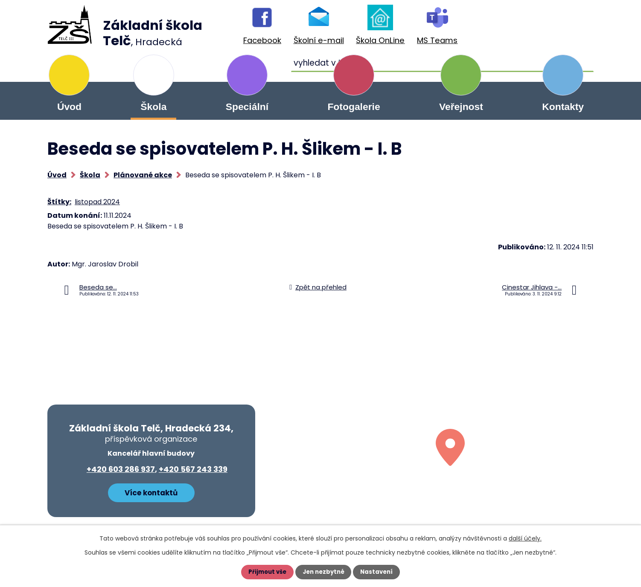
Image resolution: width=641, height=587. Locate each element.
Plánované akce (143, 175)
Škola (153, 106)
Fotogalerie (353, 106)
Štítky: (59, 202)
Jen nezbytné (323, 572)
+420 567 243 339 (193, 469)
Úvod (69, 106)
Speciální (247, 106)
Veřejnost (461, 106)
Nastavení (378, 572)
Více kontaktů (151, 491)
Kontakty (563, 106)
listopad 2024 (97, 202)
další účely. (525, 538)
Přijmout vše (265, 572)
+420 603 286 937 (121, 469)
